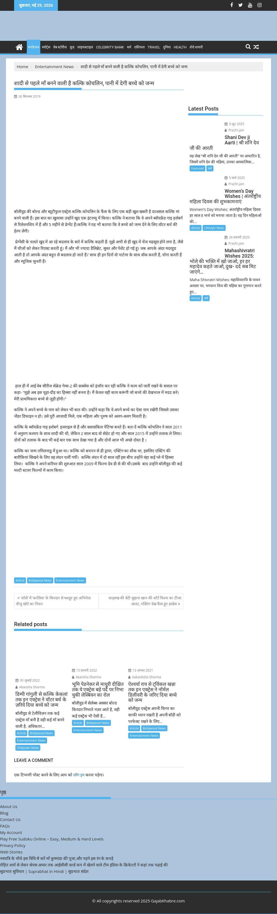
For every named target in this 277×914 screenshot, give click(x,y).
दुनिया (167, 47)
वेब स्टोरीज (60, 47)
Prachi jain (234, 130)
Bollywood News (40, 580)
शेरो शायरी (196, 47)
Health (180, 47)
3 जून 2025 (234, 124)
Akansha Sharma (30, 687)
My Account (11, 832)
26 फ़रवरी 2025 (237, 237)
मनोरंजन (33, 47)
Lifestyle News (214, 228)
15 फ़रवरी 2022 (84, 670)
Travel (154, 47)
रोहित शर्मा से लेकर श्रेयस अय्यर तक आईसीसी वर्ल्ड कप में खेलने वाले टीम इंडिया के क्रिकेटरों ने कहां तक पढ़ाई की (84, 865)
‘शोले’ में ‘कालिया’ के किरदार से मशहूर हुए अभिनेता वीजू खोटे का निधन (53, 600)
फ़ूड (72, 47)
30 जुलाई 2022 (27, 680)
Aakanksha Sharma (144, 677)
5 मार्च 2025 (235, 177)
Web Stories (11, 852)
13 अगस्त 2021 (140, 670)
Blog (4, 813)
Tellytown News (28, 748)
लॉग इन (78, 774)
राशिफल (139, 47)
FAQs (5, 826)
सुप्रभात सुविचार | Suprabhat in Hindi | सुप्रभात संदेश (44, 871)
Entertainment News (70, 580)
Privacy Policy (12, 845)
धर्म (129, 47)
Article (20, 580)
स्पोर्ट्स (46, 47)
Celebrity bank (110, 47)
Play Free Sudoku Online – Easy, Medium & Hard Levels (52, 839)
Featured (197, 168)
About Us (8, 806)
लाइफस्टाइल (85, 47)
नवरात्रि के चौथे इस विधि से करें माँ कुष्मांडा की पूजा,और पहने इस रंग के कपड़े (56, 858)
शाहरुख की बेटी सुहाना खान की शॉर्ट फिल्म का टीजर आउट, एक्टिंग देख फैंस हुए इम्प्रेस (145, 600)
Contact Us (10, 819)
